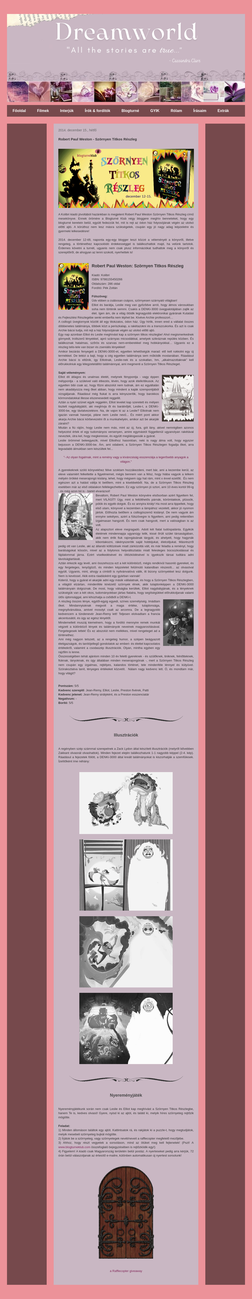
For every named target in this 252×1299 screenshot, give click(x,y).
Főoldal (19, 111)
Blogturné (130, 111)
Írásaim (199, 111)
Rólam (176, 111)
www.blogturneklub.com (74, 1147)
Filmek (43, 111)
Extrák (223, 111)
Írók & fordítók (97, 111)
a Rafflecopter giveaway (126, 1271)
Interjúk (67, 111)
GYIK (154, 111)
